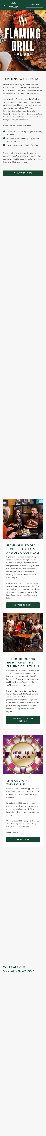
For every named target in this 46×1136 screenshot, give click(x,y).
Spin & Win (23, 840)
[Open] (4, 4)
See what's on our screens (23, 720)
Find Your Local (23, 173)
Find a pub (34, 5)
